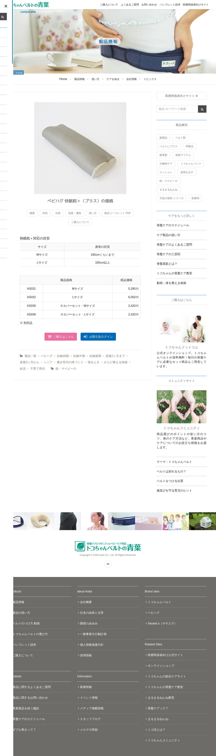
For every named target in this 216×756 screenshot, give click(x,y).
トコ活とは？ (156, 729)
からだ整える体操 (116, 362)
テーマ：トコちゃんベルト (174, 461)
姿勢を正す (186, 172)
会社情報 (131, 79)
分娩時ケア (166, 163)
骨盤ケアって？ (158, 708)
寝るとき (94, 362)
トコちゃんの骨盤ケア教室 (174, 273)
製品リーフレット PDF (117, 213)
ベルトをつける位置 (170, 480)
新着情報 (86, 687)
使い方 (95, 79)
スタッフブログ (90, 719)
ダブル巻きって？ (24, 729)
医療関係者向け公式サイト (165, 655)
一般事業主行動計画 (93, 634)
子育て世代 (37, 368)
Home (63, 79)
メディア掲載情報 (92, 708)
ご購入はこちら (63, 336)
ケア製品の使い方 (168, 235)
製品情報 (79, 79)
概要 (32, 213)
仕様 (58, 213)
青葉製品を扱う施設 (26, 708)
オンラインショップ (161, 665)
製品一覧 (30, 356)
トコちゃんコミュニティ (164, 740)
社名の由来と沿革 (92, 612)
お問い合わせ (149, 4)
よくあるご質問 (130, 4)
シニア (48, 362)
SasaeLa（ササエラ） (162, 623)
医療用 (195, 198)
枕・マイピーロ (66, 368)
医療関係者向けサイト (196, 4)
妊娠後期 (95, 356)
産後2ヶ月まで (115, 356)
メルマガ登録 (89, 729)
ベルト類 (180, 137)
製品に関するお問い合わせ (30, 697)
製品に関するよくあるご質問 (32, 687)
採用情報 (86, 655)
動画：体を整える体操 (171, 283)
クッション (166, 172)
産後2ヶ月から (29, 362)
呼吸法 (189, 146)
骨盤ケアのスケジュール (173, 225)
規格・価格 (74, 213)
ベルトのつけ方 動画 (26, 623)
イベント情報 (89, 697)
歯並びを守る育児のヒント (174, 490)
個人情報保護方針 (92, 644)
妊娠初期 (63, 356)
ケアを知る (113, 79)
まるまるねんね (169, 189)
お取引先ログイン (101, 336)
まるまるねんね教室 (161, 697)
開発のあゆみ (89, 623)
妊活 (23, 368)
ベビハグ (47, 356)
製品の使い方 (21, 612)
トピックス (150, 79)
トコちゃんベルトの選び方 (30, 634)
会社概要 (86, 602)
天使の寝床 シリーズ (171, 198)
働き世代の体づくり (70, 362)
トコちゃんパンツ (190, 163)
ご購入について (109, 4)
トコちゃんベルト (159, 602)
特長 (45, 213)
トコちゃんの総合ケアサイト (167, 676)
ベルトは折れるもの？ (171, 471)
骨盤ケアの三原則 (168, 254)
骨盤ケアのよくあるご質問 (174, 244)
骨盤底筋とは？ (167, 263)
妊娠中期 (79, 356)
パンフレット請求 (170, 4)
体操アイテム (183, 154)
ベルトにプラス (169, 146)
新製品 (163, 137)
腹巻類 (163, 154)
